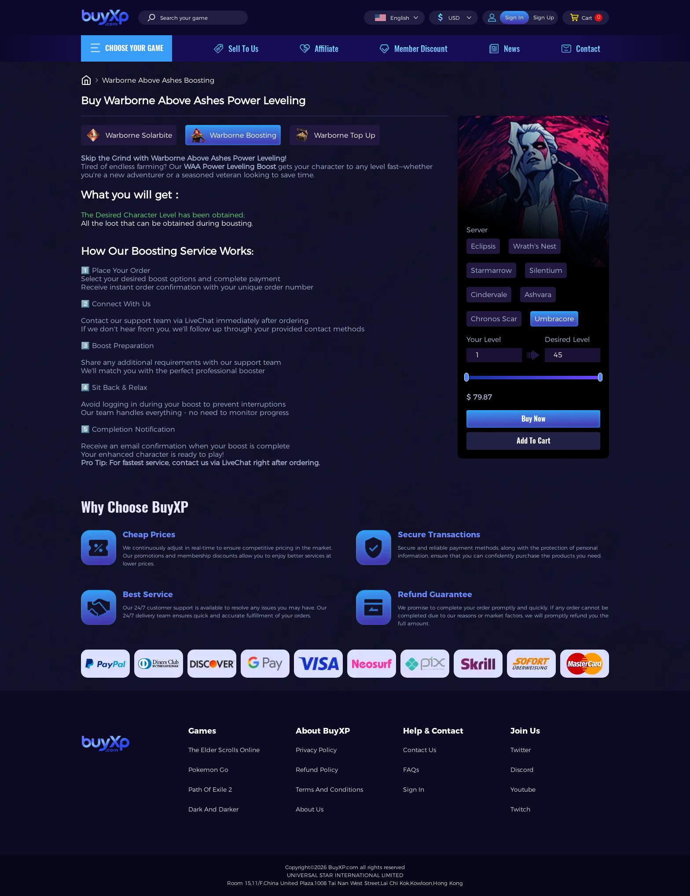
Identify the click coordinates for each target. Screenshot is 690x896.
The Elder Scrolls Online (224, 750)
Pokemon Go (208, 770)
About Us (309, 809)
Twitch (520, 809)
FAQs (411, 770)
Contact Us (419, 750)
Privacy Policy (316, 750)
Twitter (520, 750)
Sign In (413, 789)
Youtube (523, 789)
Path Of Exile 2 (210, 789)
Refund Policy (317, 770)
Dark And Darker (213, 809)
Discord (522, 770)
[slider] (533, 377)
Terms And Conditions (329, 789)
